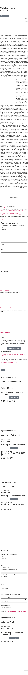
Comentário (3, 229)
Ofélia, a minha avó (5, 290)
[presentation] (9, 264)
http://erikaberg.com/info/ (7, 207)
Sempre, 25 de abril (5, 332)
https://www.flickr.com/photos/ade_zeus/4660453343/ (11, 219)
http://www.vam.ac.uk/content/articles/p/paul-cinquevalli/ (12, 214)
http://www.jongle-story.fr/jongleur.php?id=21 (9, 213)
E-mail (2, 249)
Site (1, 254)
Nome (2, 244)
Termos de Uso (4, 362)
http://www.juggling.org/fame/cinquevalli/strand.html (11, 210)
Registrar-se (14, 614)
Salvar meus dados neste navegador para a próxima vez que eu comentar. (14, 260)
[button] (14, 385)
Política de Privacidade (12, 362)
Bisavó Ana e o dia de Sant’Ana (8, 308)
